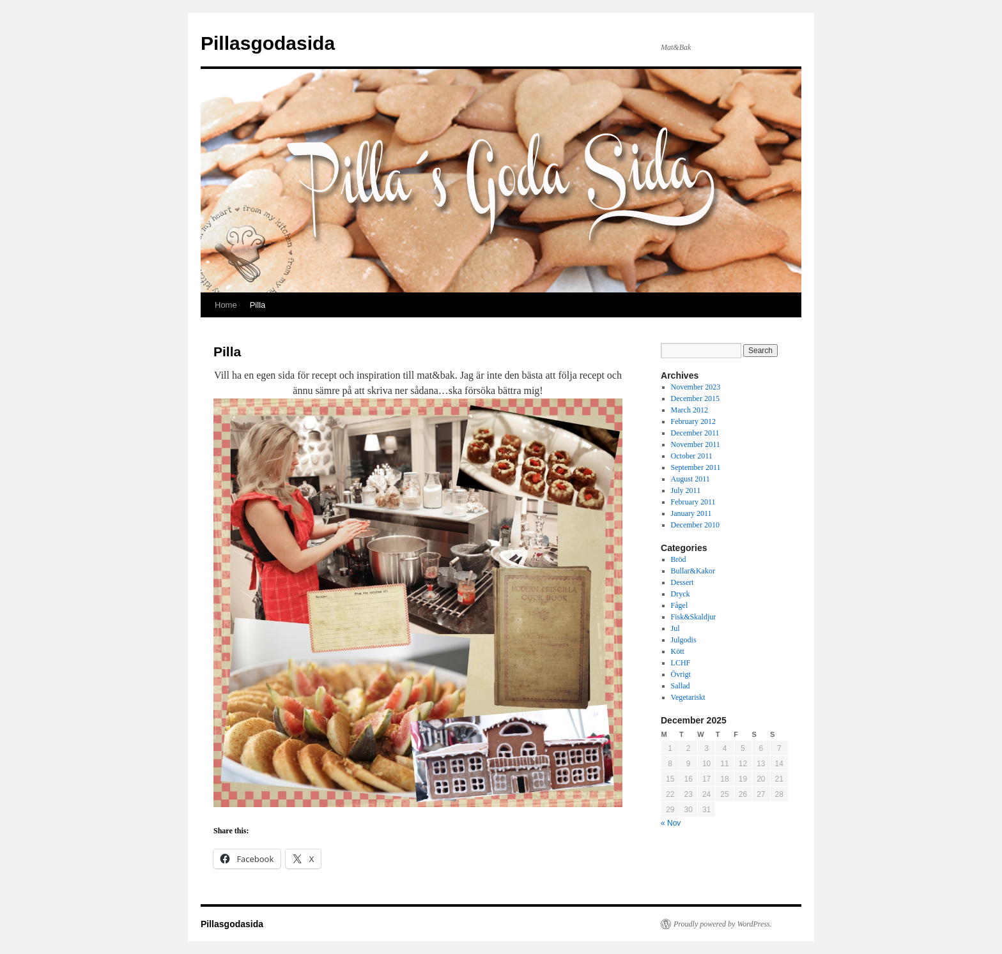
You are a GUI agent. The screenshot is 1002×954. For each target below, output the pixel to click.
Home (226, 305)
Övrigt (681, 674)
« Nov (671, 823)
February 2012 (693, 421)
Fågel (679, 605)
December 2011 (695, 432)
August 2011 (690, 478)
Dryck (680, 593)
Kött (677, 651)
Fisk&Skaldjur (693, 616)
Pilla (258, 305)
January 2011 (691, 513)
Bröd (678, 559)
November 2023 (696, 386)
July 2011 (686, 490)
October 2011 (692, 455)
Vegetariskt (688, 697)
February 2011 (693, 501)
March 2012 (689, 409)
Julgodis (684, 639)
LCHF (681, 662)
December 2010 (695, 524)
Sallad (680, 685)
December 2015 (695, 398)
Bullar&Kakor (693, 570)
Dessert (682, 582)
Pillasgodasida (268, 43)
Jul (675, 628)
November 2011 (695, 444)
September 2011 (696, 467)
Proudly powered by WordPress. (723, 924)
